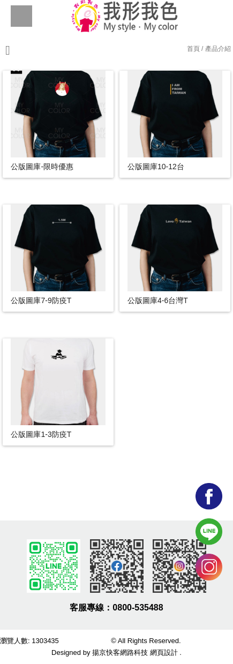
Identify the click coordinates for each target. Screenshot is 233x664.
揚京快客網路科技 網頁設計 (135, 652)
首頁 (193, 48)
